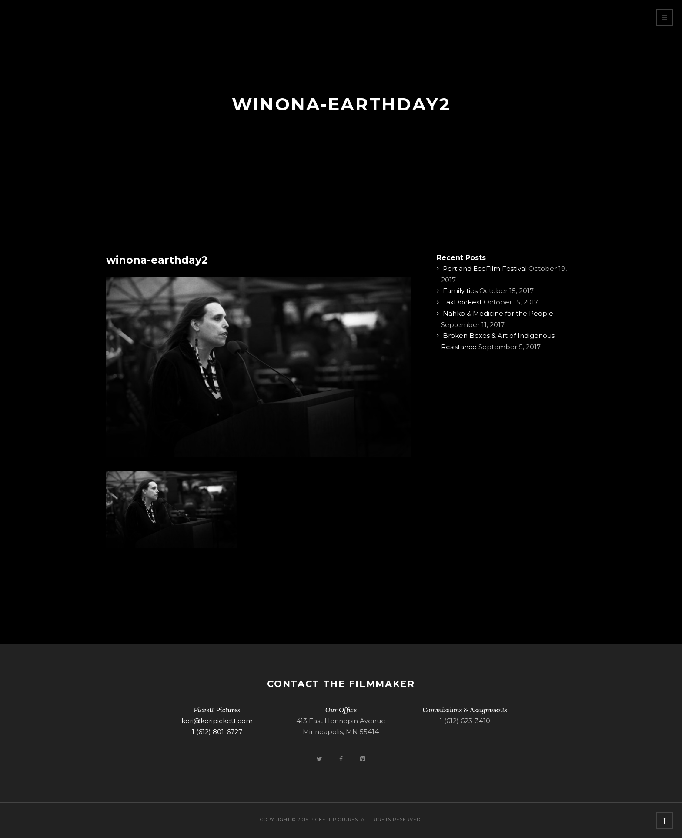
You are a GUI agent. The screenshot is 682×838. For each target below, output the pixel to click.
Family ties (460, 291)
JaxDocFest (462, 302)
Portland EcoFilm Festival (485, 268)
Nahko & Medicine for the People (498, 313)
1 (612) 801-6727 (217, 732)
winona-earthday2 (157, 260)
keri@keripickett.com (217, 721)
